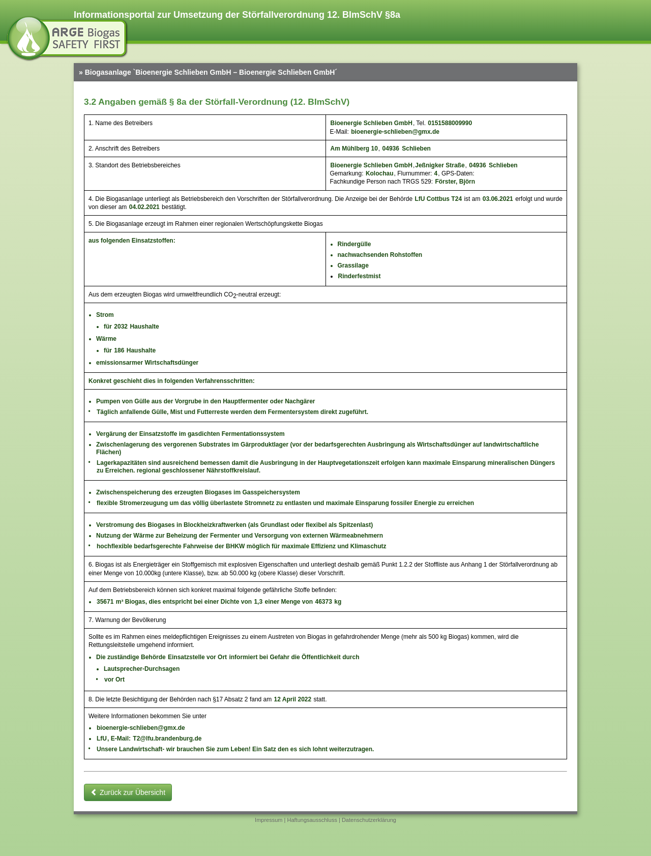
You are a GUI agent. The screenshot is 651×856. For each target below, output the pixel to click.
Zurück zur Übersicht (128, 792)
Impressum (268, 820)
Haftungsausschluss (312, 820)
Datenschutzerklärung (369, 820)
